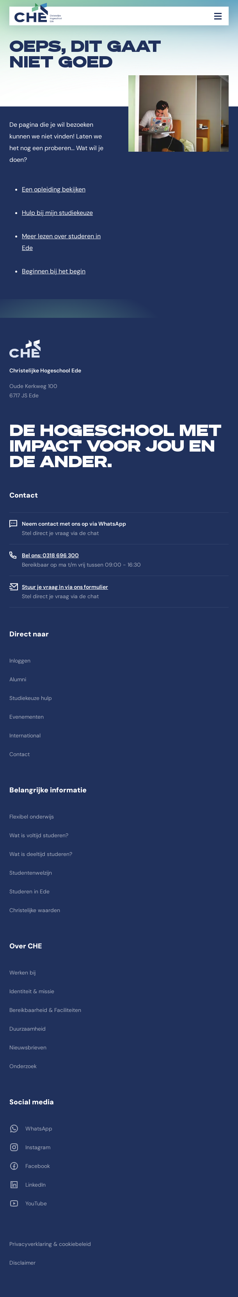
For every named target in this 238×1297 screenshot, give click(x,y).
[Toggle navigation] (218, 16)
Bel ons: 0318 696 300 (50, 555)
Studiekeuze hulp (30, 698)
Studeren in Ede (29, 891)
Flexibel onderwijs (31, 816)
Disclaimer (22, 1262)
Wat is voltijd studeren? (38, 835)
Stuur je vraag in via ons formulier (65, 586)
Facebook (37, 1165)
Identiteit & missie (31, 991)
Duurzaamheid (27, 1028)
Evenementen (26, 716)
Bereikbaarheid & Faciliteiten (45, 1010)
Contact (19, 754)
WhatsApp (38, 1128)
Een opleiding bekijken (53, 189)
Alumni (17, 679)
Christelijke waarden (34, 910)
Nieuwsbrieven (27, 1047)
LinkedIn (35, 1184)
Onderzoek (23, 1066)
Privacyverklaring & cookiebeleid (50, 1243)
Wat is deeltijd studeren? (40, 854)
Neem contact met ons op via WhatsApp (74, 523)
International (25, 735)
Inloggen (19, 660)
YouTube (36, 1203)
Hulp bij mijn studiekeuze (57, 213)
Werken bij (22, 972)
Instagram (37, 1147)
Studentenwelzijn (30, 872)
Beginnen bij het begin (53, 271)
